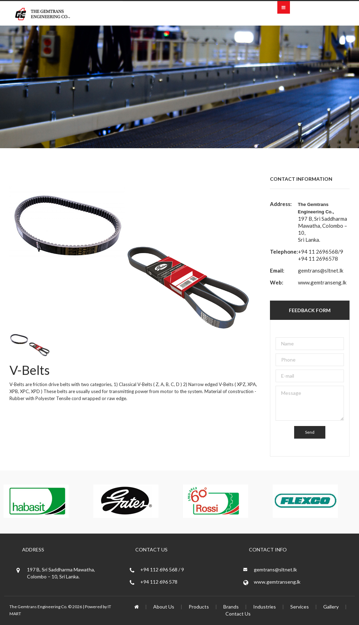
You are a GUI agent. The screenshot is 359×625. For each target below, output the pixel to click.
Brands (231, 607)
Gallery (331, 607)
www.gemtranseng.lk (322, 282)
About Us (163, 607)
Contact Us (238, 614)
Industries (264, 607)
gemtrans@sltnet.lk (320, 270)
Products (199, 607)
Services (299, 607)
